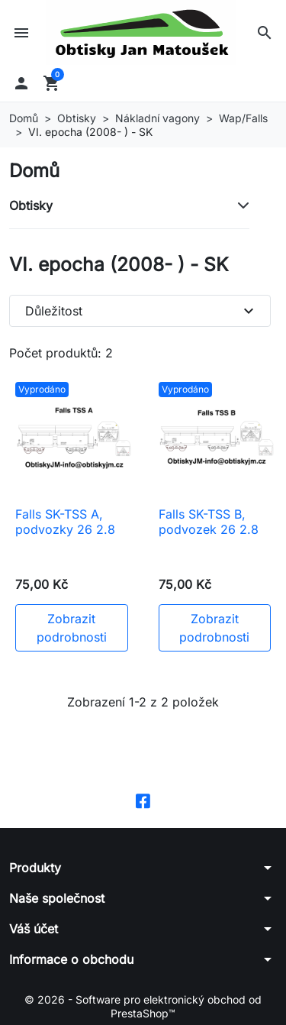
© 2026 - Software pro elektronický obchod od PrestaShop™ (143, 1006)
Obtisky (31, 205)
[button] (264, 33)
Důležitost (141, 311)
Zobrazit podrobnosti (72, 628)
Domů (34, 171)
